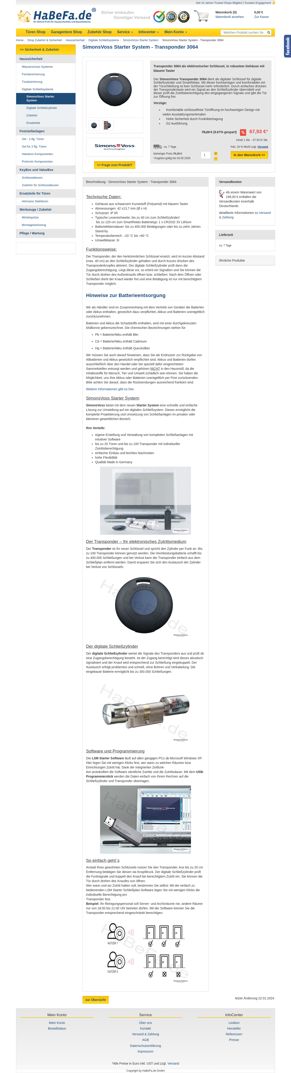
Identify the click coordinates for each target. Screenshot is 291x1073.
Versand (173, 1063)
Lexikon (233, 1023)
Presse (234, 1040)
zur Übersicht (95, 1000)
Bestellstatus (57, 1028)
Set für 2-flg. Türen (34, 146)
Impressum (145, 1051)
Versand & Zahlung (145, 1034)
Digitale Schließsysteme (103, 40)
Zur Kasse (261, 17)
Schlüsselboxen (32, 177)
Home (20, 40)
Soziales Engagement (257, 3)
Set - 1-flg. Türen (33, 139)
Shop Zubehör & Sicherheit (45, 40)
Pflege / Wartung (32, 233)
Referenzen (234, 1034)
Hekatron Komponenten (37, 154)
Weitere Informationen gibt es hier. (110, 389)
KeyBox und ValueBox (36, 170)
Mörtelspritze (30, 217)
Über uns (145, 1023)
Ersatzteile (33, 123)
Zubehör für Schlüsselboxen (40, 185)
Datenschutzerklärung (145, 1046)
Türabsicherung (32, 81)
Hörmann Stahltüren (35, 201)
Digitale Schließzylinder (41, 108)
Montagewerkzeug (34, 225)
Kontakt (145, 1028)
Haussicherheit (75, 40)
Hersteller (234, 1028)
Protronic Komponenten (37, 161)
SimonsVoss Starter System (140, 40)
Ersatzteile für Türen (35, 193)
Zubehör (31, 115)
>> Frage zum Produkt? (115, 165)
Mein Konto (57, 1023)
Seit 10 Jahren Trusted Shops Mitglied (219, 3)
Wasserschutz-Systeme (37, 66)
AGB (145, 1040)
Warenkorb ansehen (230, 17)
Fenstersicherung (33, 74)
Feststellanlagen (32, 131)
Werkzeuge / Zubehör (36, 209)
